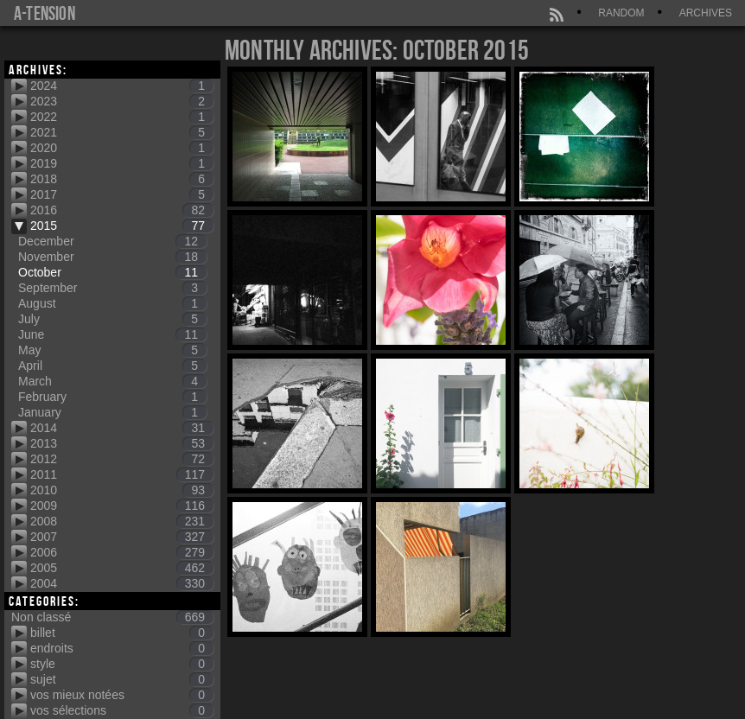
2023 (121, 101)
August (112, 303)
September (112, 288)
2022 (121, 117)
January (112, 412)
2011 (121, 474)
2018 (121, 179)
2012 (121, 459)
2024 (121, 85)
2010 (121, 490)
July (112, 319)
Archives (705, 13)
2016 (121, 210)
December (112, 241)
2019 (121, 163)
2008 (121, 521)
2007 (121, 537)
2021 (121, 132)
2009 (121, 505)
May (112, 350)
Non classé (112, 617)
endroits (121, 648)
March (112, 381)
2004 (121, 583)
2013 (121, 443)
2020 (121, 148)
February (112, 397)
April (112, 365)
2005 (121, 568)
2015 (121, 225)
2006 (121, 552)
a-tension (44, 13)
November (112, 257)
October (112, 272)
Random (621, 13)
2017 (121, 194)
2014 (121, 428)
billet (121, 632)
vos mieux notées (121, 695)
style (121, 664)
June (112, 334)
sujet (121, 679)
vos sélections (121, 710)
